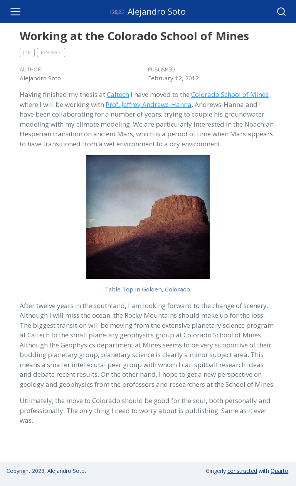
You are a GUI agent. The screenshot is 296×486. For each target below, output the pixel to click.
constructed (242, 470)
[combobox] (281, 11)
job (27, 52)
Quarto (279, 470)
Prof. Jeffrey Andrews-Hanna (149, 104)
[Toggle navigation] (15, 12)
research (51, 52)
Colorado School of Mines (230, 94)
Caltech (118, 94)
